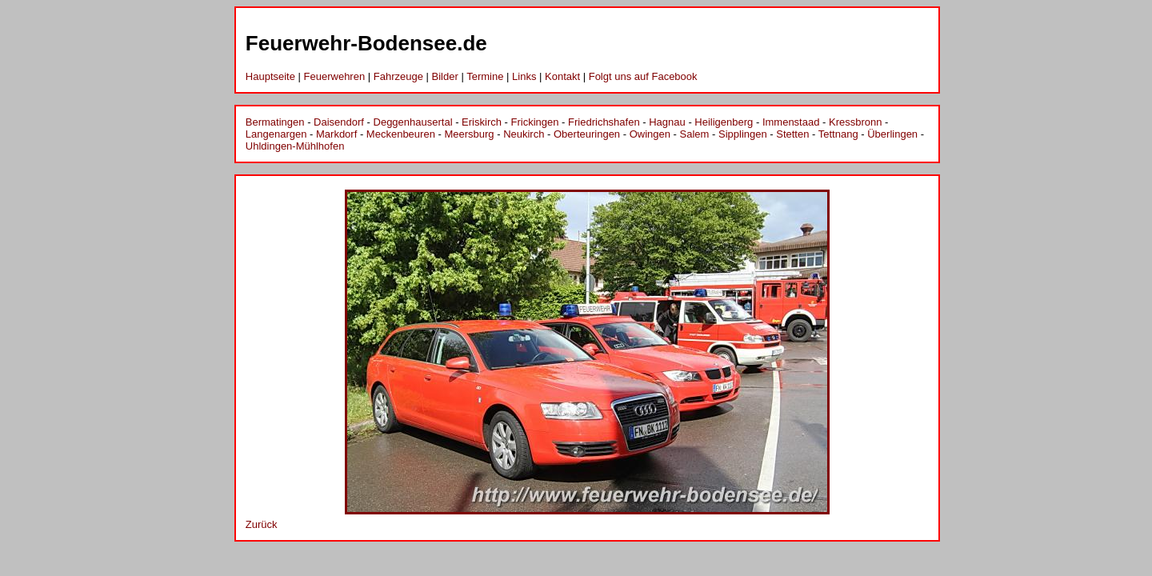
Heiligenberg (723, 122)
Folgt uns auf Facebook (643, 76)
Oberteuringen (587, 134)
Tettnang (838, 134)
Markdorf (336, 134)
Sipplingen (742, 134)
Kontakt (562, 76)
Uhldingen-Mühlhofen (295, 146)
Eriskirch (482, 122)
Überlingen (892, 134)
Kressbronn (855, 122)
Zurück (262, 524)
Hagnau (667, 122)
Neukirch (523, 134)
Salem (695, 134)
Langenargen (276, 134)
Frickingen (535, 122)
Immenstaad (791, 122)
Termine (484, 76)
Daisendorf (339, 122)
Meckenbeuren (400, 134)
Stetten (792, 134)
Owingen (650, 134)
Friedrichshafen (604, 122)
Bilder (445, 76)
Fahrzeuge (398, 76)
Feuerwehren (335, 76)
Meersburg (469, 134)
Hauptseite (270, 76)
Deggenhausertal (413, 122)
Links (524, 76)
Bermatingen (275, 122)
